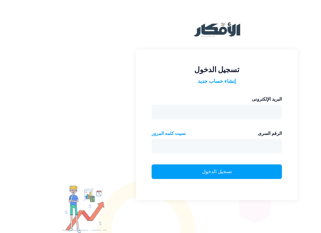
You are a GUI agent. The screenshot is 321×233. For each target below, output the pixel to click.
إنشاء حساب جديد (160, 81)
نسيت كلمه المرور (112, 133)
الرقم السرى (214, 133)
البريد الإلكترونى (211, 99)
